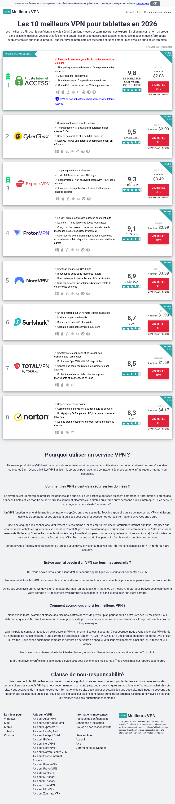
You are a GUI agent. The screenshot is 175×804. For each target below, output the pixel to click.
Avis (139, 12)
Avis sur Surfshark (44, 777)
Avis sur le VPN (42, 714)
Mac (7, 723)
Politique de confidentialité (92, 718)
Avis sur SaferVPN (44, 772)
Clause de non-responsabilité (93, 727)
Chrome (9, 735)
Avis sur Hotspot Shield (47, 735)
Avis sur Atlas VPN (44, 718)
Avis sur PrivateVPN (45, 764)
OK (155, 3)
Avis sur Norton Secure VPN (50, 752)
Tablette (9, 731)
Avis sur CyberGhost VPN (48, 723)
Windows (9, 718)
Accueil (130, 12)
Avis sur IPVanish (43, 739)
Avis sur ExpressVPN (45, 727)
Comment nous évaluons (157, 12)
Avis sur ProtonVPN (45, 768)
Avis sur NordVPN (44, 743)
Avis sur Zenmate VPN (46, 793)
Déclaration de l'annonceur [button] (159, 47)
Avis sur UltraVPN (43, 789)
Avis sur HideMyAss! (45, 731)
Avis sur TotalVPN (44, 785)
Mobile (8, 727)
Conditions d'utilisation (90, 723)
